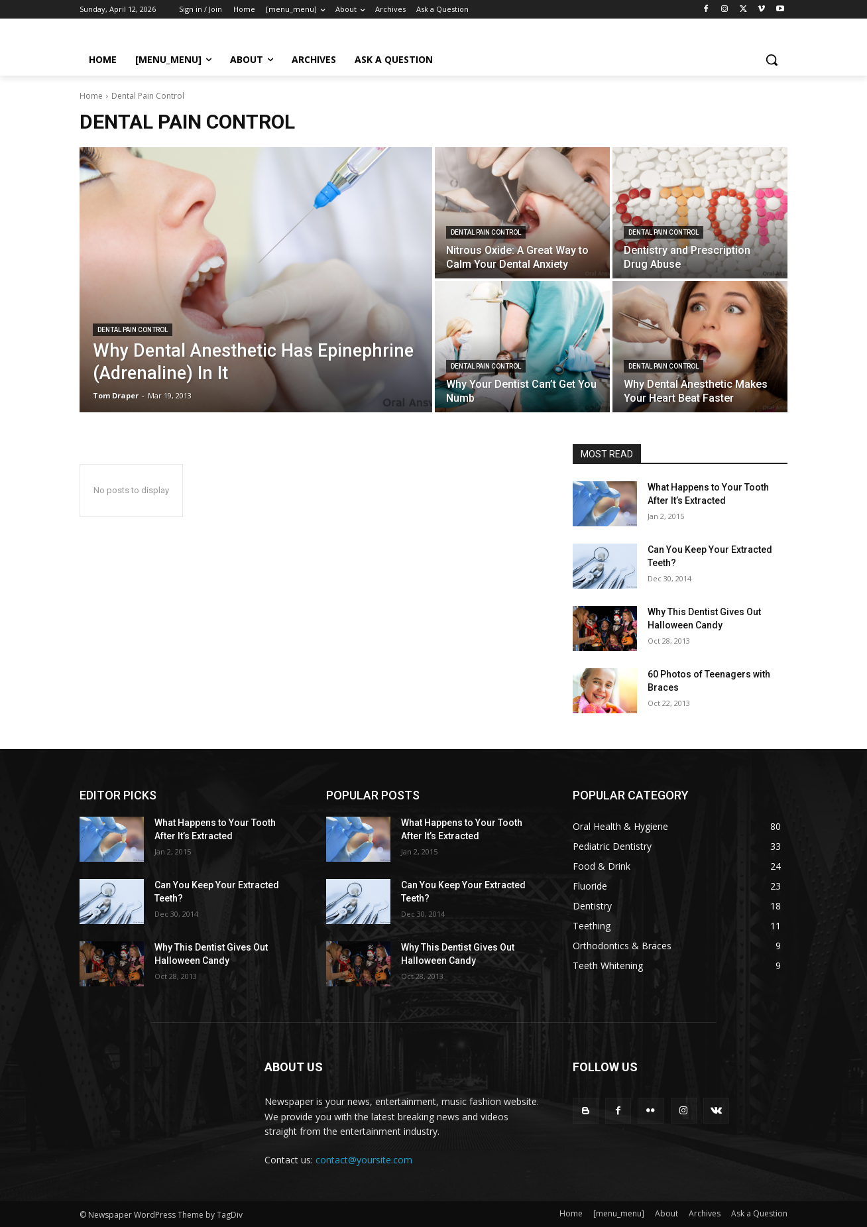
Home (91, 95)
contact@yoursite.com (364, 1159)
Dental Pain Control (132, 329)
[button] (771, 60)
